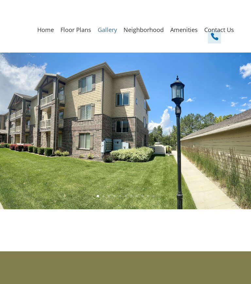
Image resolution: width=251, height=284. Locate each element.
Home (45, 30)
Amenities (184, 30)
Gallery (107, 30)
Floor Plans (75, 30)
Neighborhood (144, 30)
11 (153, 196)
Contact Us (219, 30)
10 (148, 196)
